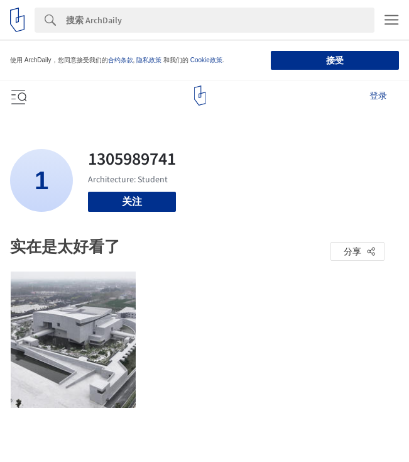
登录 (378, 95)
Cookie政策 (206, 60)
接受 (335, 60)
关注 (132, 201)
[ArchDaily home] (200, 95)
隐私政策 (148, 60)
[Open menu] (18, 95)
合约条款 (120, 60)
